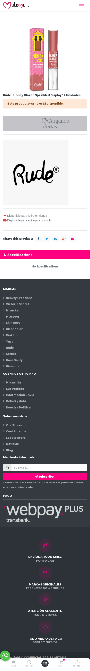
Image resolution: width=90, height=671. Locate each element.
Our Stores (14, 425)
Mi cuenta (13, 382)
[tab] (45, 254)
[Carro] (61, 662)
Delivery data (16, 401)
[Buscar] (29, 662)
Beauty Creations (19, 298)
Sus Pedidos (15, 388)
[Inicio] (13, 662)
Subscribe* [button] (45, 476)
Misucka (12, 310)
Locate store (16, 437)
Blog (9, 450)
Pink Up (12, 335)
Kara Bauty (14, 360)
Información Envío (20, 395)
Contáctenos (16, 431)
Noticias (12, 443)
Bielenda (12, 366)
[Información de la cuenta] (76, 662)
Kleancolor (14, 329)
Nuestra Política (18, 407)
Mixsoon (12, 316)
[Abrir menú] (45, 663)
